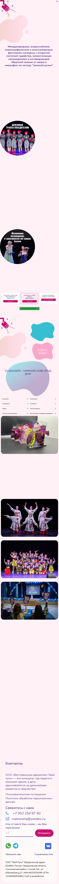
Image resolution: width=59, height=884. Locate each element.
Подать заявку (29, 301)
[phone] (19, 833)
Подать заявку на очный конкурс (29, 308)
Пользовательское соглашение (26, 794)
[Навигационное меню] (57, 1)
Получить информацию (48, 299)
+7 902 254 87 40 (27, 813)
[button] (48, 299)
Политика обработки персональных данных (29, 800)
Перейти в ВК (10, 301)
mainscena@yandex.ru (28, 819)
